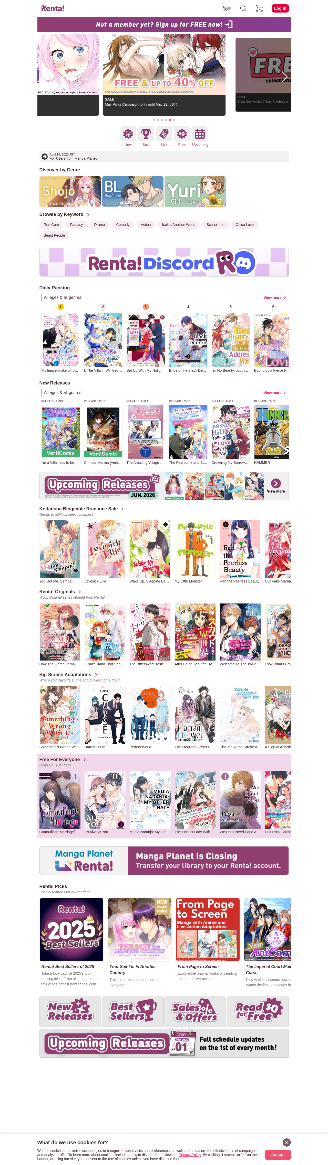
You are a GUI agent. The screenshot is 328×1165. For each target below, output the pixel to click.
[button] (154, 120)
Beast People (54, 235)
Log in (280, 8)
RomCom (51, 225)
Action (146, 225)
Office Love (245, 225)
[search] (243, 8)
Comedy (122, 225)
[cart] (259, 8)
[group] (61, 338)
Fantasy (76, 225)
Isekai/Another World (179, 225)
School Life (215, 225)
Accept (278, 1154)
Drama (99, 225)
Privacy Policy (190, 1155)
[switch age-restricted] (227, 8)
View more (273, 297)
